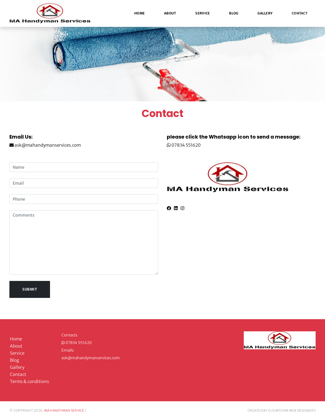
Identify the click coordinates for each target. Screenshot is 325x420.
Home (139, 13)
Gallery (264, 13)
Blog (233, 13)
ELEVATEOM (278, 410)
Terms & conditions (29, 381)
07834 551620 (186, 145)
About (170, 13)
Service (202, 13)
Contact (299, 13)
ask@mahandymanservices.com (47, 145)
